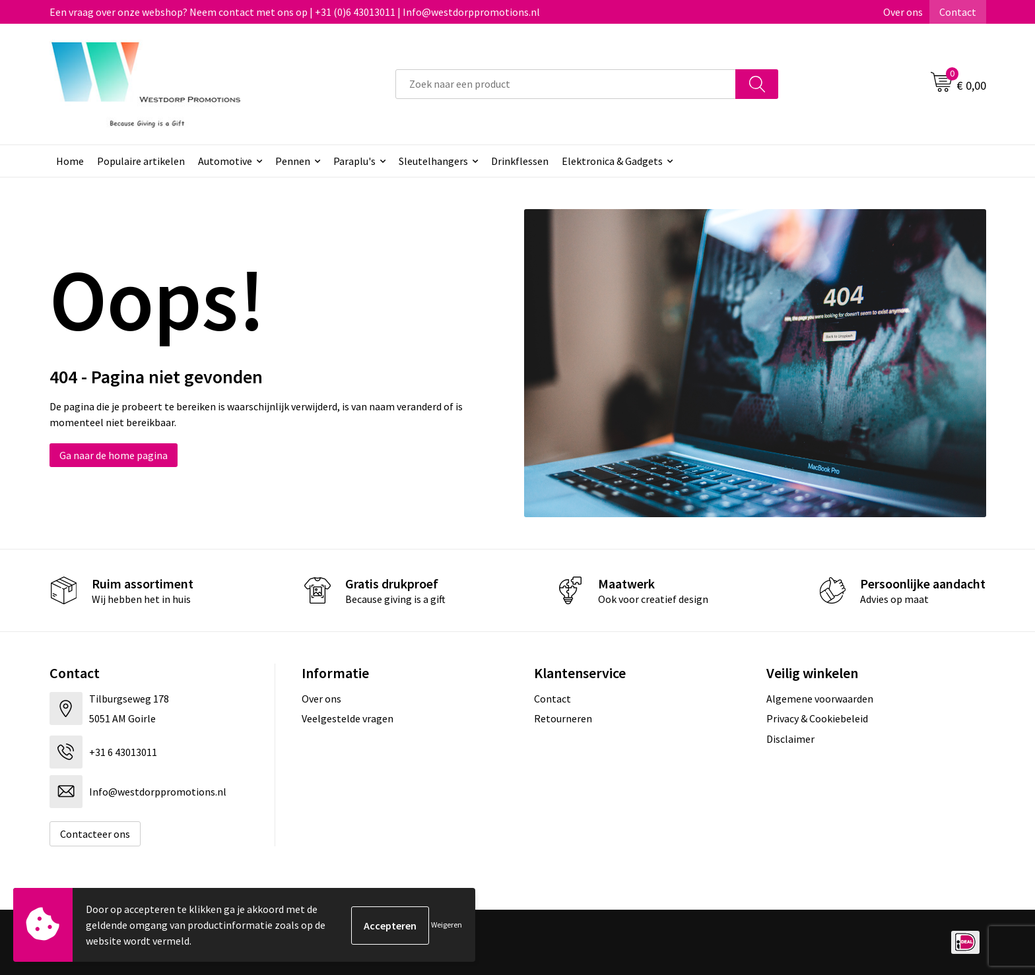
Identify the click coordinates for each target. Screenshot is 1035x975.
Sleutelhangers (433, 161)
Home (70, 161)
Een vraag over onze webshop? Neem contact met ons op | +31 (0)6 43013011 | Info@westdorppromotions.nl (295, 11)
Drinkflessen (520, 161)
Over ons (903, 11)
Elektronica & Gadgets (612, 161)
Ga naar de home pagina (113, 455)
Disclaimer (790, 738)
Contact (957, 11)
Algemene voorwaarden (819, 698)
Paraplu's (354, 161)
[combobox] (565, 84)
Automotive (225, 161)
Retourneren (563, 718)
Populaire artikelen (141, 161)
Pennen (292, 161)
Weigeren (446, 924)
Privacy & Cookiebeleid (817, 718)
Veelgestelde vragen (347, 718)
